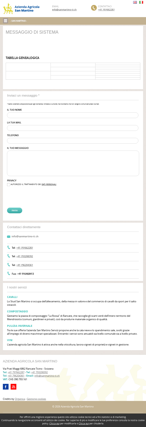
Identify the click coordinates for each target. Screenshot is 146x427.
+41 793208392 (24, 256)
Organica (20, 399)
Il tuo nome (14, 109)
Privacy (11, 180)
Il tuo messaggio (18, 148)
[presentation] (26, 194)
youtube (13, 387)
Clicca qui (54, 423)
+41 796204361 (24, 265)
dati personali (49, 184)
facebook (6, 387)
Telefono (13, 135)
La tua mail (14, 122)
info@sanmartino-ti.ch (64, 9)
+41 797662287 (106, 9)
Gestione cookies (36, 399)
